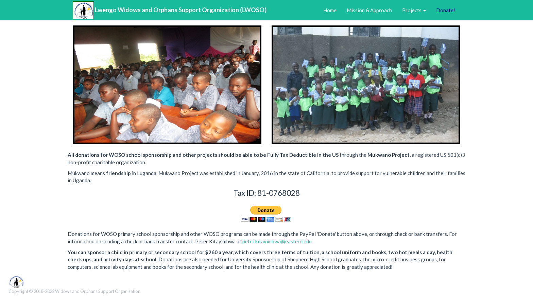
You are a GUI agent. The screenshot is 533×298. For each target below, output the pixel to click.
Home (330, 10)
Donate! (445, 10)
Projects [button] (414, 10)
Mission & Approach (369, 10)
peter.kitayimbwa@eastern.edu (277, 241)
